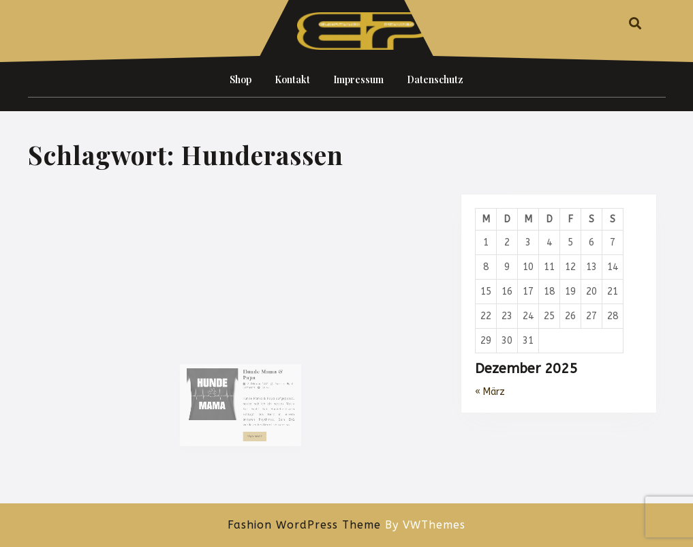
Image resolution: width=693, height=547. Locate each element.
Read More (251, 437)
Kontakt (292, 79)
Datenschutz (435, 79)
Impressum (358, 79)
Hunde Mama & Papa (256, 391)
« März (490, 392)
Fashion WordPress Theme (304, 524)
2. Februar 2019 (252, 399)
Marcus (268, 399)
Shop (240, 79)
